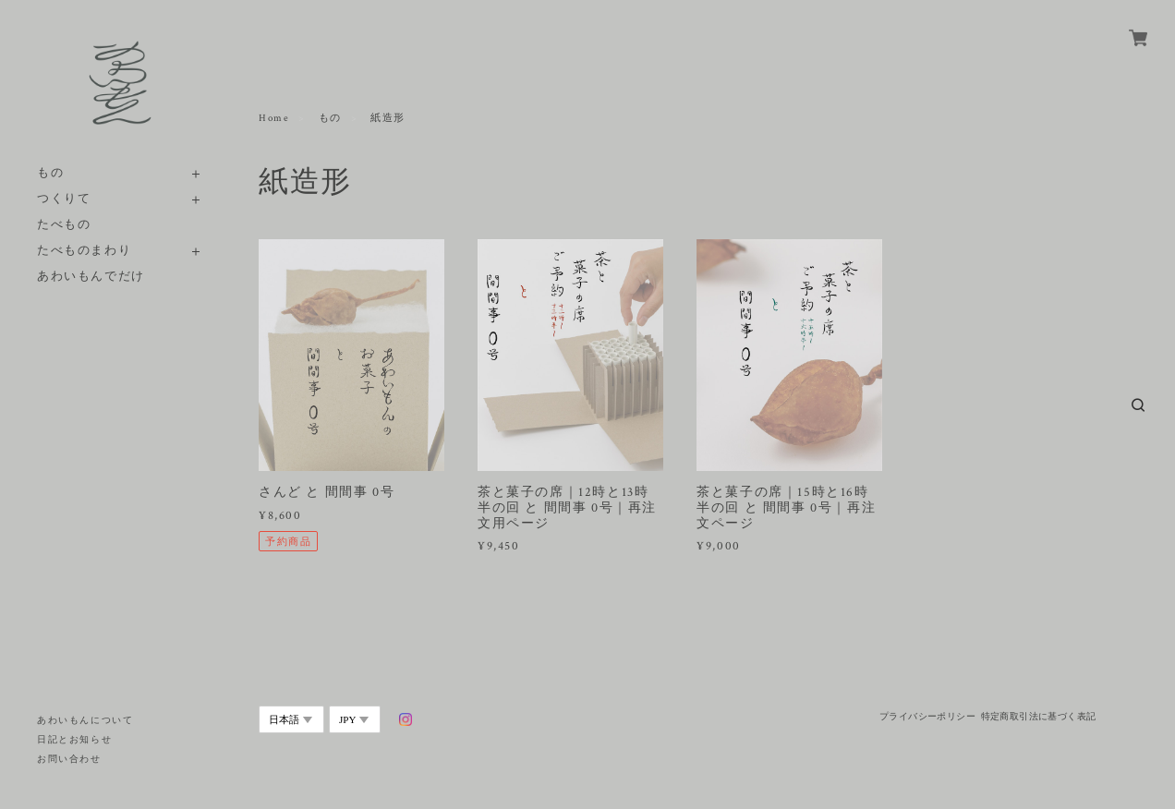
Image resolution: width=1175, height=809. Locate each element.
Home (274, 118)
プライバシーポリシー (927, 716)
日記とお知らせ (74, 740)
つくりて (64, 199)
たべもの (64, 225)
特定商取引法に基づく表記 (1038, 716)
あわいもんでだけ (91, 277)
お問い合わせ (69, 760)
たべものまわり (84, 251)
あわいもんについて (85, 721)
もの (50, 173)
